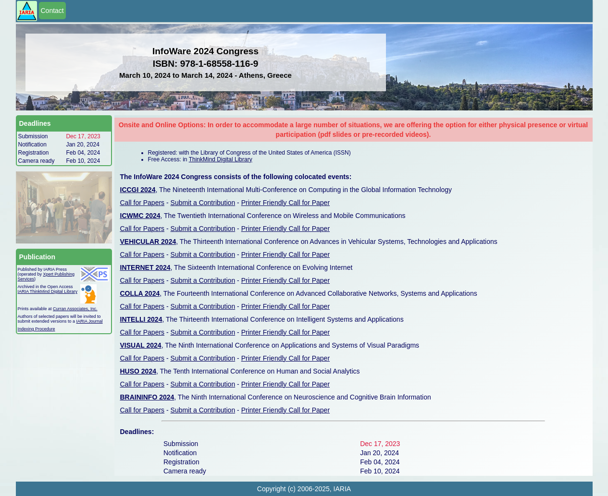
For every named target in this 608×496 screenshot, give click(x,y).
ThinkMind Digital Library (220, 159)
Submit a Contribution (203, 202)
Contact (52, 10)
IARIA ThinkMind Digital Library (47, 291)
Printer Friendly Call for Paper (285, 202)
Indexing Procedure (36, 329)
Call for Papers (142, 202)
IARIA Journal (89, 321)
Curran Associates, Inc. (75, 308)
